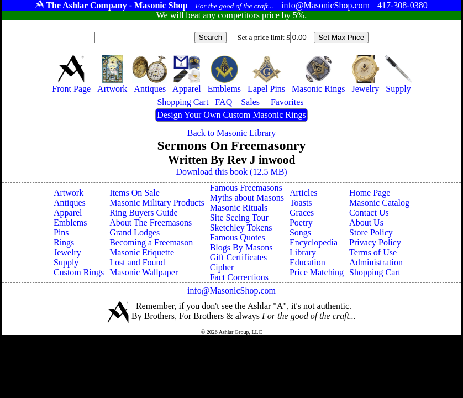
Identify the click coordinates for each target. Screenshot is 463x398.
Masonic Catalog (379, 202)
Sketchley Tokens (241, 227)
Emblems (70, 222)
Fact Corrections (239, 277)
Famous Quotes (237, 237)
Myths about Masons (247, 197)
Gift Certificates (238, 257)
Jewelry (67, 252)
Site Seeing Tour (239, 217)
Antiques (70, 202)
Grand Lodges (134, 232)
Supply (66, 262)
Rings (64, 242)
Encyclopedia (314, 242)
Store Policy (371, 232)
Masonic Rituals (238, 207)
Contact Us (369, 212)
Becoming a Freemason (151, 242)
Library (303, 252)
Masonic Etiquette (141, 252)
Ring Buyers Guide (143, 212)
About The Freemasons (150, 222)
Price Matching (317, 272)
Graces (302, 212)
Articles (304, 192)
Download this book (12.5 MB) (231, 171)
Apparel (68, 212)
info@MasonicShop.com (231, 290)
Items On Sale (134, 192)
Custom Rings (79, 272)
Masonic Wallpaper (143, 272)
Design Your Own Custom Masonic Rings (231, 114)
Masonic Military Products (156, 202)
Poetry (301, 222)
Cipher (222, 267)
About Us (366, 222)
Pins (61, 232)
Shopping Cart (375, 272)
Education (307, 262)
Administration (376, 262)
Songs (300, 232)
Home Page (369, 192)
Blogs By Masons (241, 247)
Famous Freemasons (246, 187)
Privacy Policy (375, 242)
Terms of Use (373, 252)
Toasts (301, 202)
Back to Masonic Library (231, 133)
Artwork (68, 192)
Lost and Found (137, 262)
